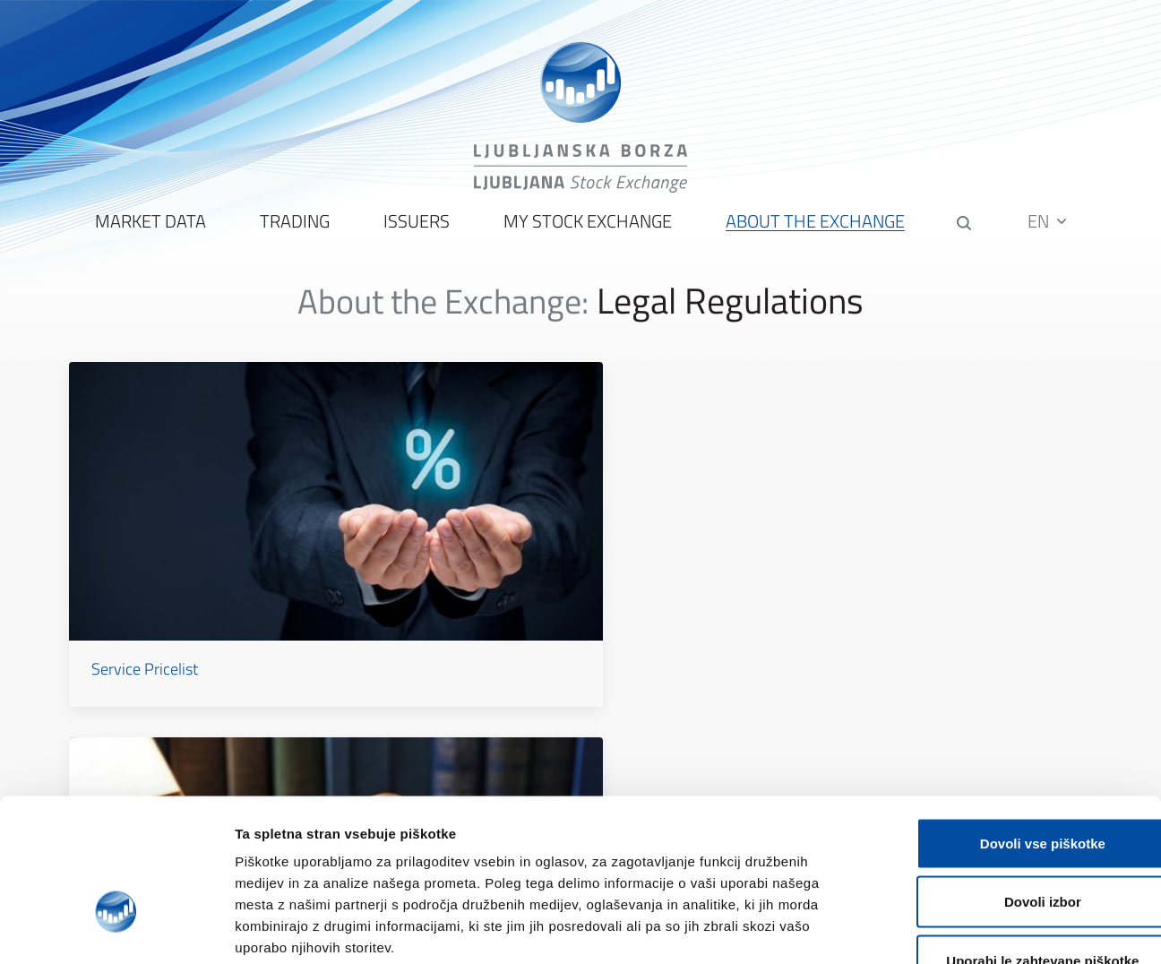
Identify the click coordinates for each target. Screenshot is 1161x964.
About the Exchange (813, 233)
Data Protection (848, 571)
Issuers (415, 233)
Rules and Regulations (520, 571)
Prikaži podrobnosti (934, 928)
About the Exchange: (443, 312)
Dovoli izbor (1011, 788)
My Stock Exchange (586, 233)
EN (1049, 232)
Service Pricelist (150, 571)
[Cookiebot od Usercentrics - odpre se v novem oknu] (116, 929)
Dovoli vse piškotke (1011, 728)
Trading (293, 233)
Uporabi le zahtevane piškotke (1011, 846)
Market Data (148, 233)
